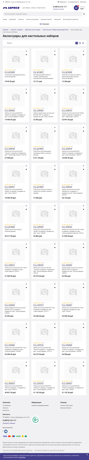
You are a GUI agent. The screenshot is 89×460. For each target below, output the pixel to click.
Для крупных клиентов (70, 19)
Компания (12, 19)
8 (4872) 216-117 (60, 7)
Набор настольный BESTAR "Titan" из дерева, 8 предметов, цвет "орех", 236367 (73, 309)
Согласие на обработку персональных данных (49, 450)
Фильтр (9, 43)
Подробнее (21, 457)
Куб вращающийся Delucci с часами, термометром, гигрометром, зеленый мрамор (43, 76)
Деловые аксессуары (32, 30)
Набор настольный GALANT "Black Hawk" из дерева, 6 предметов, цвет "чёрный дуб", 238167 (73, 114)
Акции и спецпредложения (40, 405)
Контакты (6, 410)
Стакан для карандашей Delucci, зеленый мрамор (15, 75)
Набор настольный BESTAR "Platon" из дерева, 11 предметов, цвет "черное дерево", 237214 (43, 349)
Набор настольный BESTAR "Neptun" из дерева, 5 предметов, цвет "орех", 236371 (15, 191)
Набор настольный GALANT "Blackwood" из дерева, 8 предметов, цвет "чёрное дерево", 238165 (72, 192)
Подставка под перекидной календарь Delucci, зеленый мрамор (42, 153)
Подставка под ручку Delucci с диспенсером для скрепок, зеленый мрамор (71, 76)
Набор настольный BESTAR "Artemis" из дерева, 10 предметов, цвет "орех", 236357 (73, 387)
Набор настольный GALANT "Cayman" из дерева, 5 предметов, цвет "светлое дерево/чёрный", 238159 (44, 270)
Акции (5, 19)
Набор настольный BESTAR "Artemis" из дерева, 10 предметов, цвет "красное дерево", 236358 (73, 349)
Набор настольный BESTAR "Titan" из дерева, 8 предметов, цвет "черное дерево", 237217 (44, 309)
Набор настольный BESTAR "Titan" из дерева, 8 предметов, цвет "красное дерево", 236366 (15, 349)
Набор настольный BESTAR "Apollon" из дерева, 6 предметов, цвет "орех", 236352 (43, 231)
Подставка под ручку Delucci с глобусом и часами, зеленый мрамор (43, 191)
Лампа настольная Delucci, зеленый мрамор (13, 230)
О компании (6, 405)
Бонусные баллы (46, 19)
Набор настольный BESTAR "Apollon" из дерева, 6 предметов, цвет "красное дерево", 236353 (15, 114)
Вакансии (57, 19)
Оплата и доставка (32, 19)
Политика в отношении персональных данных (17, 450)
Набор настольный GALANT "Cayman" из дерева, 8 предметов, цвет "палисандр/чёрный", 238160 (15, 153)
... (81, 19)
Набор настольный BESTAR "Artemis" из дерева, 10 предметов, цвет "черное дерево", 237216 (44, 387)
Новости (21, 19)
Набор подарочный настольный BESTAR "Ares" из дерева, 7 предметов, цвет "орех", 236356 (43, 114)
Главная (5, 30)
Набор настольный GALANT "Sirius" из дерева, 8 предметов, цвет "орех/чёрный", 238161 (16, 269)
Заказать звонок (58, 9)
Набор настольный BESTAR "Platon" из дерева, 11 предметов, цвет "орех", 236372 (15, 387)
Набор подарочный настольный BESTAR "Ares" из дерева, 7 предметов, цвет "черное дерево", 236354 (15, 310)
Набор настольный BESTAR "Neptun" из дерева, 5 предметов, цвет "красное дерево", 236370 (72, 153)
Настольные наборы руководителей (55, 30)
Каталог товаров (17, 30)
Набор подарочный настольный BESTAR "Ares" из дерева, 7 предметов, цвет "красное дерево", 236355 (73, 270)
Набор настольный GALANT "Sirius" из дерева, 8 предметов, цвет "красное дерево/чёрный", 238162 (73, 231)
